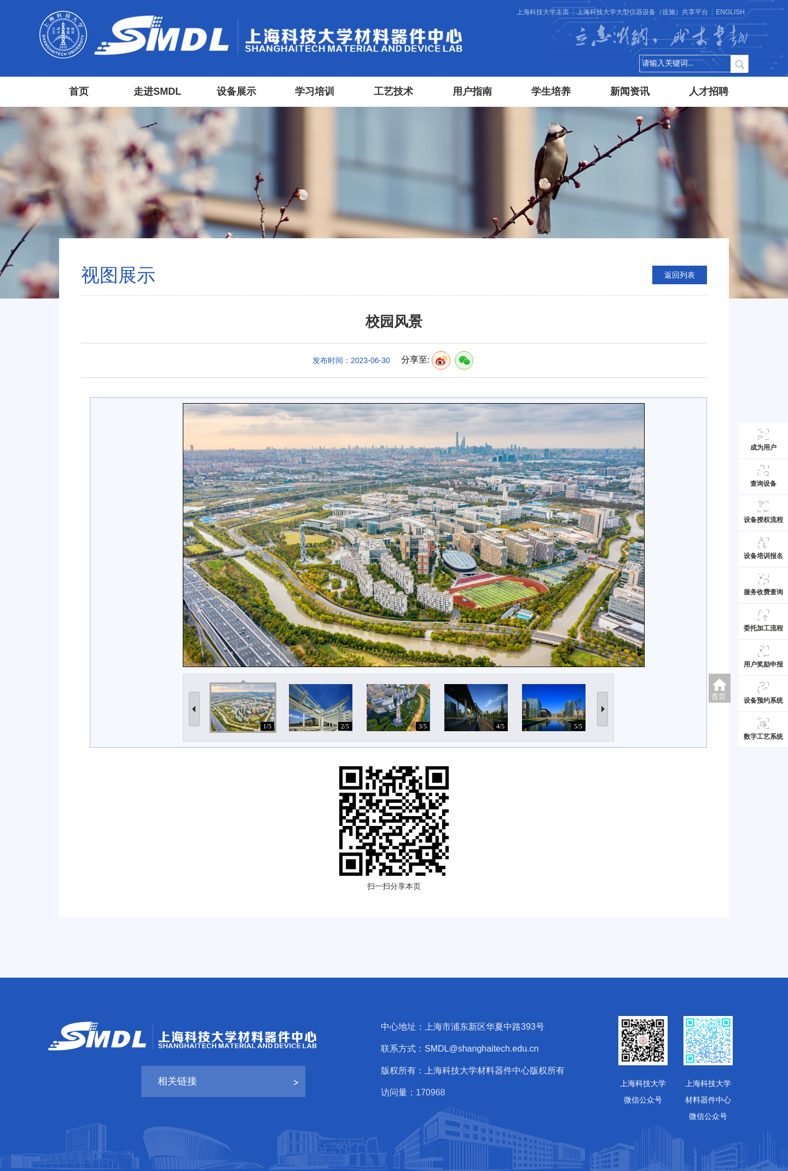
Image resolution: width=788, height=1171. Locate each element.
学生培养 (551, 91)
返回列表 (679, 275)
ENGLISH (730, 12)
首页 (79, 91)
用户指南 (472, 91)
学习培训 (314, 91)
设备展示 (236, 91)
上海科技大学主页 (543, 12)
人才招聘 (708, 91)
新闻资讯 (630, 91)
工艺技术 (393, 91)
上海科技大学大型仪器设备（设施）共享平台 (642, 12)
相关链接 (177, 1081)
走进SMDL (157, 91)
